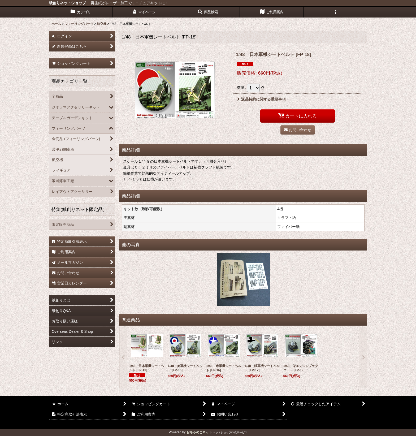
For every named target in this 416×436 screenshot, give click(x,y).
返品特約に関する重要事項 (261, 99)
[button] (208, 12)
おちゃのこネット (199, 432)
